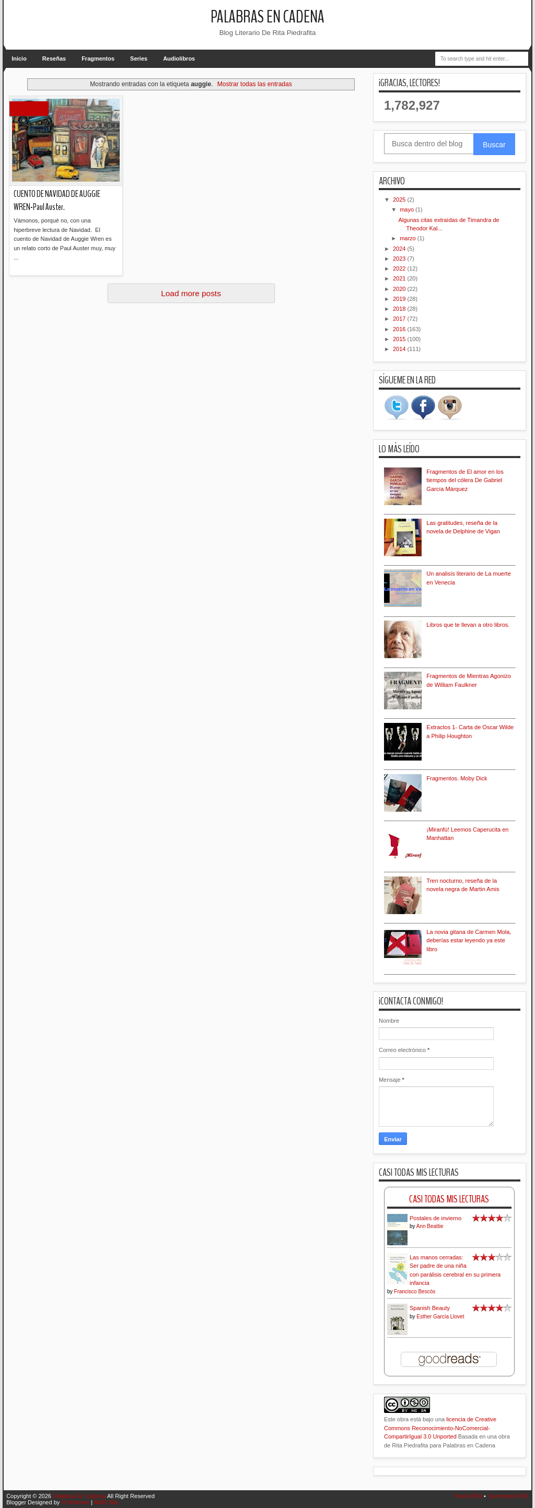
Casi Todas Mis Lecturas (449, 1199)
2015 (400, 339)
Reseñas (54, 58)
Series (138, 58)
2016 (400, 329)
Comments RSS (508, 1496)
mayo (407, 209)
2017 (400, 318)
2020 (400, 289)
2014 (400, 349)
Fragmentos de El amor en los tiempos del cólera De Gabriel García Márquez (464, 480)
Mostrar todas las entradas (254, 84)
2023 (400, 258)
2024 (400, 249)
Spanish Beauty (430, 1308)
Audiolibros (179, 58)
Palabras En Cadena (267, 17)
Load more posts (191, 293)
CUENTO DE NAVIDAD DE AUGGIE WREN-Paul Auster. (57, 200)
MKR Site (106, 1502)
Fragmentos (98, 58)
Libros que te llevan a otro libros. (467, 625)
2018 (400, 309)
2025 (400, 199)
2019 (400, 299)
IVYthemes (75, 1502)
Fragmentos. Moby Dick (456, 778)
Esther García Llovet (440, 1316)
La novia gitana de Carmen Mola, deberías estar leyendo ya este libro (468, 940)
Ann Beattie (430, 1226)
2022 (400, 268)
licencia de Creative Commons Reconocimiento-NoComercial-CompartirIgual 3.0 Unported (440, 1428)
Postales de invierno (435, 1218)
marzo (408, 238)
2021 (400, 278)
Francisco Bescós (414, 1291)
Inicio (19, 58)
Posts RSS (468, 1496)
